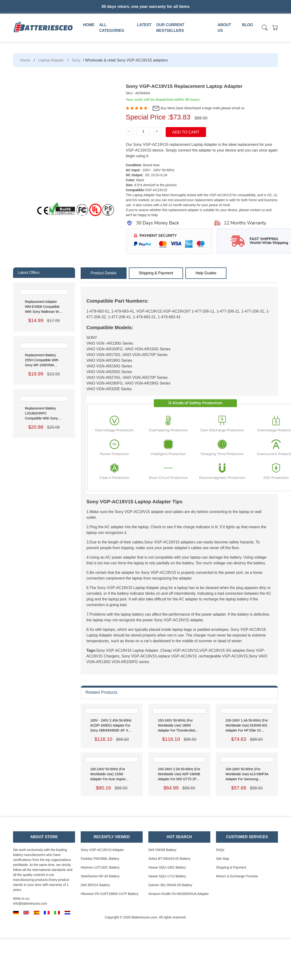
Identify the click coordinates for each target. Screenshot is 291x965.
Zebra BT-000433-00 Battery (169, 858)
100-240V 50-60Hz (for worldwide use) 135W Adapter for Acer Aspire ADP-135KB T (108, 774)
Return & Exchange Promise (237, 876)
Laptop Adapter (51, 60)
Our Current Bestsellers (170, 28)
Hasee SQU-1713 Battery (167, 876)
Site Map (222, 858)
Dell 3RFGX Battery (95, 885)
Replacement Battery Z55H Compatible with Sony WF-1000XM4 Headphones (41, 360)
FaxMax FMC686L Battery (100, 858)
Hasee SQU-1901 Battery (167, 867)
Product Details (104, 273)
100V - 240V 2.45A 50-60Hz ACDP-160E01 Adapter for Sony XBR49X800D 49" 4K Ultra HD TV (110, 725)
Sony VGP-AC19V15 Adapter (102, 850)
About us (224, 28)
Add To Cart (185, 132)
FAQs (220, 850)
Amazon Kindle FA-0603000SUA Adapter (178, 894)
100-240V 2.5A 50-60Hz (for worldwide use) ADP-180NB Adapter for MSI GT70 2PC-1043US (179, 774)
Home (88, 25)
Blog (247, 25)
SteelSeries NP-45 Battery (100, 876)
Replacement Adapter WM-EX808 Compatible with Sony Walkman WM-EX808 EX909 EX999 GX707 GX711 (44, 307)
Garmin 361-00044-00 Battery (170, 885)
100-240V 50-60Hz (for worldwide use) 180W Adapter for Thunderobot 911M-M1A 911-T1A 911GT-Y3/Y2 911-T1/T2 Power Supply (178, 725)
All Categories (111, 28)
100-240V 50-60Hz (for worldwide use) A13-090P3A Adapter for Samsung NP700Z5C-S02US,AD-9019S (246, 774)
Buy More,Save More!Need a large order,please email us (198, 108)
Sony (76, 60)
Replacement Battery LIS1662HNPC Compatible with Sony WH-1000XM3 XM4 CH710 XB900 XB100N (42, 413)
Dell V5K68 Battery (162, 850)
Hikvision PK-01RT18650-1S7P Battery (109, 894)
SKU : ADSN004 (138, 93)
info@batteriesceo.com (30, 903)
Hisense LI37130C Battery (100, 867)
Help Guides (205, 273)
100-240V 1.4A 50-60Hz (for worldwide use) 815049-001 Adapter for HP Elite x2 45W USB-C (246, 725)
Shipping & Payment (156, 273)
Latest (144, 25)
